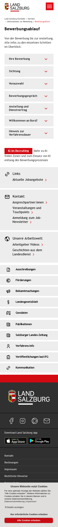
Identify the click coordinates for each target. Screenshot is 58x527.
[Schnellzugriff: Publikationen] (29, 324)
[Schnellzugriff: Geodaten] (29, 313)
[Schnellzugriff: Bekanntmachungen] (29, 291)
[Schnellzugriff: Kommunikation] (29, 368)
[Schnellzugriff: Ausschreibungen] (29, 269)
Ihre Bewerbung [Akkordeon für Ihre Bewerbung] (19, 59)
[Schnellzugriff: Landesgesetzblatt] (29, 302)
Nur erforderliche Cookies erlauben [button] (29, 514)
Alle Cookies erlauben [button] (28, 520)
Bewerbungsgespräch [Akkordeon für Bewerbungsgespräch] (23, 96)
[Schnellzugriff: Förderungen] (29, 280)
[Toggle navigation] (50, 6)
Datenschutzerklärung (14, 501)
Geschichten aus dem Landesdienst (27, 252)
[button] (14, 507)
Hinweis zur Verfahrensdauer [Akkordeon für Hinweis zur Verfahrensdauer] (20, 133)
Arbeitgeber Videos (26, 244)
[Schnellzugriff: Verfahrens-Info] (29, 346)
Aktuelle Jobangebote (28, 179)
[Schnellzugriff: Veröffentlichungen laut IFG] (29, 357)
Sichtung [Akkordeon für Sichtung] (14, 71)
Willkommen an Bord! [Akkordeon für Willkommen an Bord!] (23, 121)
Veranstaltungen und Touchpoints (27, 210)
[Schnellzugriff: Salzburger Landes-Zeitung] (29, 335)
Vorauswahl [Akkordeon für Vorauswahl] (16, 83)
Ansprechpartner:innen (28, 202)
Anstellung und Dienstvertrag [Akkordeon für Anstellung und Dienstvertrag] (18, 108)
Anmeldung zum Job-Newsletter (27, 220)
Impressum (31, 501)
